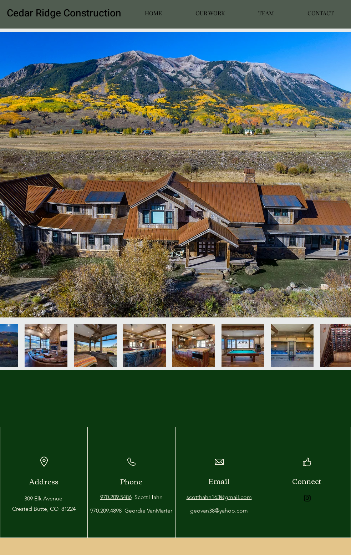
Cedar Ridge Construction (64, 13)
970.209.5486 (116, 497)
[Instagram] (307, 498)
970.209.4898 (106, 510)
